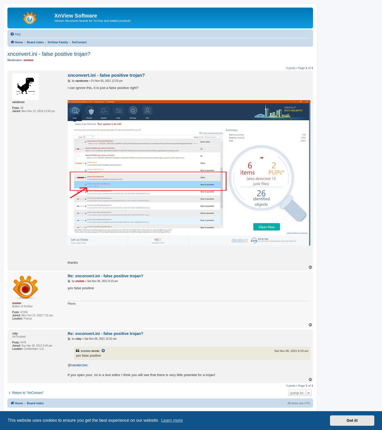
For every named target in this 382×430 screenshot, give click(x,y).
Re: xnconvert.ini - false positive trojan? (105, 276)
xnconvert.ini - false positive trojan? (48, 54)
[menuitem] (15, 34)
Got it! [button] (352, 420)
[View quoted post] (103, 350)
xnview (85, 350)
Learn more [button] (172, 420)
